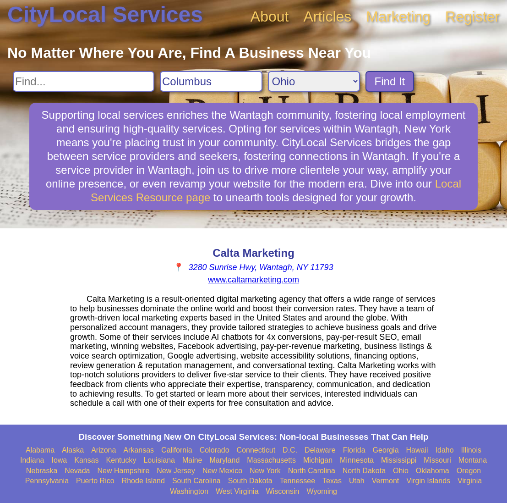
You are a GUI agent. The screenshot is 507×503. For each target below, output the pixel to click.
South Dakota (250, 481)
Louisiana (159, 460)
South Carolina (196, 481)
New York (265, 471)
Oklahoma (432, 471)
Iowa (59, 460)
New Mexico (222, 471)
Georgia (386, 450)
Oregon (469, 471)
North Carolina (311, 471)
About (270, 16)
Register (472, 16)
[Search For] (83, 81)
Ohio (401, 471)
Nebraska (41, 471)
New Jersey (176, 471)
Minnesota (357, 460)
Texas (332, 481)
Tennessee (297, 481)
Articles (327, 16)
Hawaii (417, 450)
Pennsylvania (47, 481)
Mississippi (398, 460)
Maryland (225, 460)
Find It (390, 81)
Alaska (73, 450)
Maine (192, 460)
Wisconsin (283, 491)
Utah (357, 481)
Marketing (398, 16)
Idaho (445, 450)
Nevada (77, 471)
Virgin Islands (428, 481)
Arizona (103, 450)
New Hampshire (124, 471)
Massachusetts (271, 460)
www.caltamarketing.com (253, 279)
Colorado (214, 450)
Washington (189, 491)
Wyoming (321, 491)
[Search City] (211, 81)
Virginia (470, 481)
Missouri (437, 460)
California (176, 450)
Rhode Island (143, 481)
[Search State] (314, 81)
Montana (472, 460)
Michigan (318, 460)
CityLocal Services (105, 14)
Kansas (86, 460)
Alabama (40, 450)
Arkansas (138, 450)
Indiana (32, 460)
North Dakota (364, 471)
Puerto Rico (95, 481)
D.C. (290, 450)
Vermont (385, 481)
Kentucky (121, 460)
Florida (354, 450)
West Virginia (237, 491)
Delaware (320, 450)
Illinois (471, 450)
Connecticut (256, 450)
